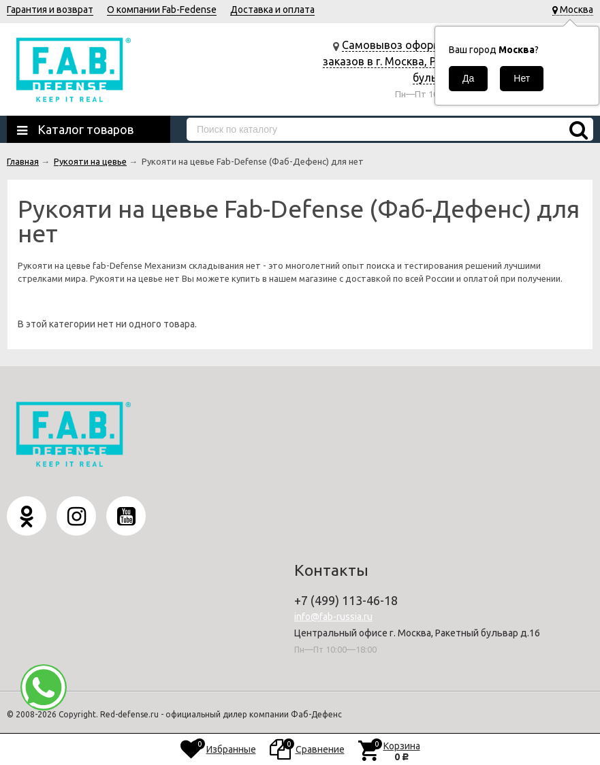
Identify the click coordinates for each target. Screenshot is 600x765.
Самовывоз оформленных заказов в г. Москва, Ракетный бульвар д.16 (401, 61)
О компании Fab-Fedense (162, 9)
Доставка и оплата (272, 9)
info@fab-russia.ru (333, 616)
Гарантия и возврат (50, 9)
